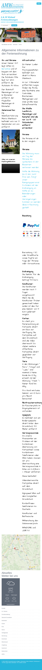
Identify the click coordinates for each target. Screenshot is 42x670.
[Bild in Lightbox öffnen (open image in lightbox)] (21, 552)
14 (18, 38)
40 (25, 39)
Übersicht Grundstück (7, 617)
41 (27, 39)
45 (32, 39)
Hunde (3, 623)
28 (38, 38)
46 (34, 39)
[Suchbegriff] (6, 25)
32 (14, 39)
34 (17, 39)
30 (11, 39)
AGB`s (3, 654)
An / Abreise (4, 611)
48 (36, 39)
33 (16, 39)
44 (31, 39)
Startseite (15, 44)
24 (32, 38)
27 (36, 38)
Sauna (3, 629)
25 (34, 38)
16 (21, 38)
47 (35, 39)
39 (24, 39)
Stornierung (4, 635)
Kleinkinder (4, 620)
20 (27, 38)
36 (20, 39)
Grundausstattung (6, 614)
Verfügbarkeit (5, 632)
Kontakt (3, 608)
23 (31, 38)
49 (38, 39)
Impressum (4, 648)
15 (20, 38)
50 (39, 39)
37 (21, 39)
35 (18, 39)
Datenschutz (4, 651)
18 (24, 38)
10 (13, 38)
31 (13, 39)
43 (29, 39)
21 (28, 38)
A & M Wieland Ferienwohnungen (9, 18)
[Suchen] (14, 25)
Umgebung (4, 645)
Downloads (4, 638)
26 (35, 38)
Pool (3, 626)
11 (14, 38)
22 (29, 38)
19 (25, 38)
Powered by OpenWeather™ (11, 604)
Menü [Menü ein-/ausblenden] (38, 3)
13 (17, 38)
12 (16, 38)
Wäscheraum (5, 642)
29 (39, 38)
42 (28, 39)
